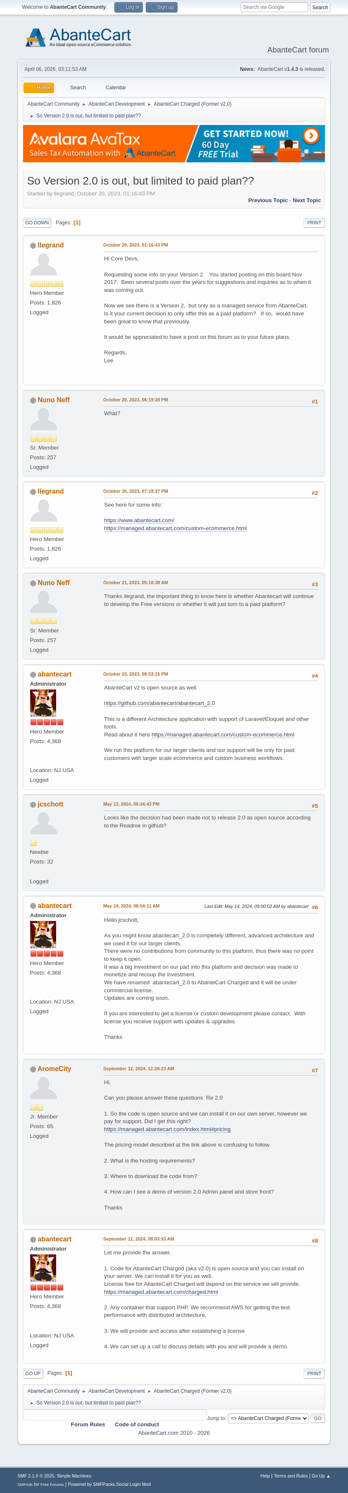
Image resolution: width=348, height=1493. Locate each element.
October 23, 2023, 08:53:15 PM (135, 673)
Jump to (216, 1418)
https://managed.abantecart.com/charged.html (161, 1292)
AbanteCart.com (158, 1433)
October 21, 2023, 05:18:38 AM (135, 582)
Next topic (307, 200)
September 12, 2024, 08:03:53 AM (138, 1238)
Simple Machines (74, 1475)
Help (265, 1475)
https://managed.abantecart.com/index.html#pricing (167, 1129)
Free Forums (52, 1484)
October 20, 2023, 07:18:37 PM (135, 491)
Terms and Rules (291, 1475)
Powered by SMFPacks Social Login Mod (109, 1484)
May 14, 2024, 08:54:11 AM (131, 905)
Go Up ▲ (321, 1475)
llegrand (51, 245)
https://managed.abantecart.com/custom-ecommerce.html (175, 528)
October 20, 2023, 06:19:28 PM (135, 399)
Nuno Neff (54, 399)
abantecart (55, 674)
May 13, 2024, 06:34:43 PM (131, 803)
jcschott (50, 804)
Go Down (37, 222)
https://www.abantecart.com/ (139, 520)
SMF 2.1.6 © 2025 (36, 1475)
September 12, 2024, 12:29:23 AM (138, 1068)
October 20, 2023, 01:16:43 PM (135, 244)
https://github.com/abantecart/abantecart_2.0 (159, 703)
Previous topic (268, 200)
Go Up (33, 1373)
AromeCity (54, 1068)
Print (314, 222)
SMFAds (25, 1484)
